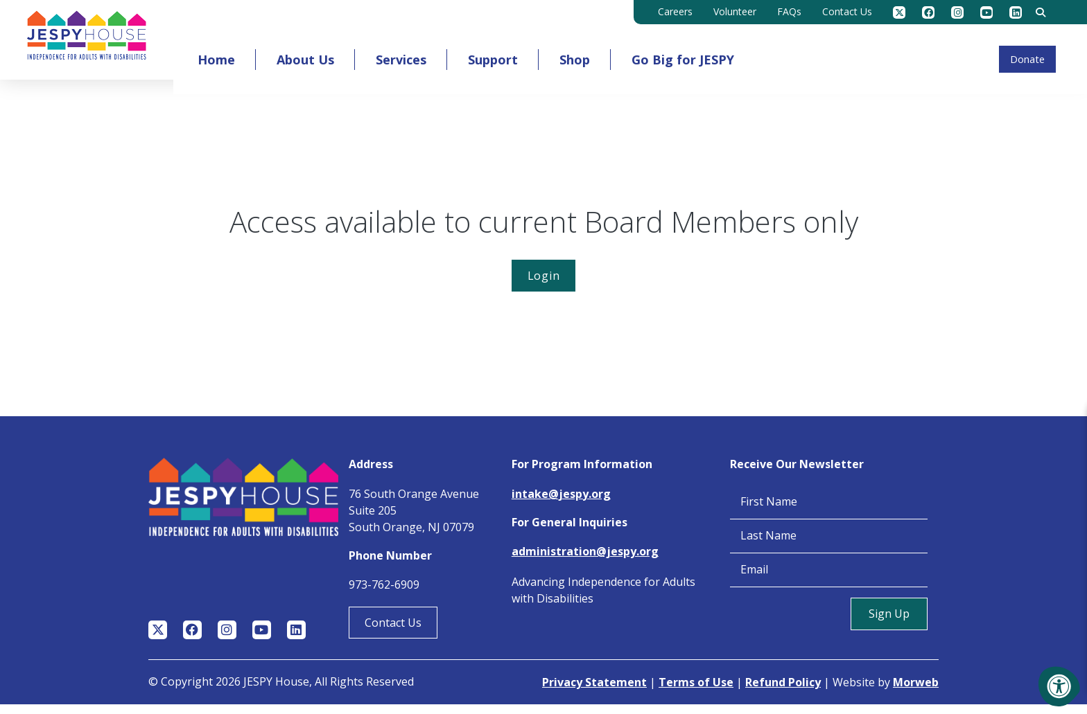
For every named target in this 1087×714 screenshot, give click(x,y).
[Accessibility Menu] (1059, 686)
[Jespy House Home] (104, 44)
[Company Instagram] (957, 12)
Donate (1010, 56)
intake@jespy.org (561, 503)
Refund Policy (783, 691)
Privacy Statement (594, 691)
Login (544, 285)
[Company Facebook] (928, 12)
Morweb (916, 691)
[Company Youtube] (986, 12)
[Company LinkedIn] (1015, 12)
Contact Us (393, 632)
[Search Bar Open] (1040, 12)
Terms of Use (696, 691)
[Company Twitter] (899, 12)
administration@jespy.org (585, 561)
